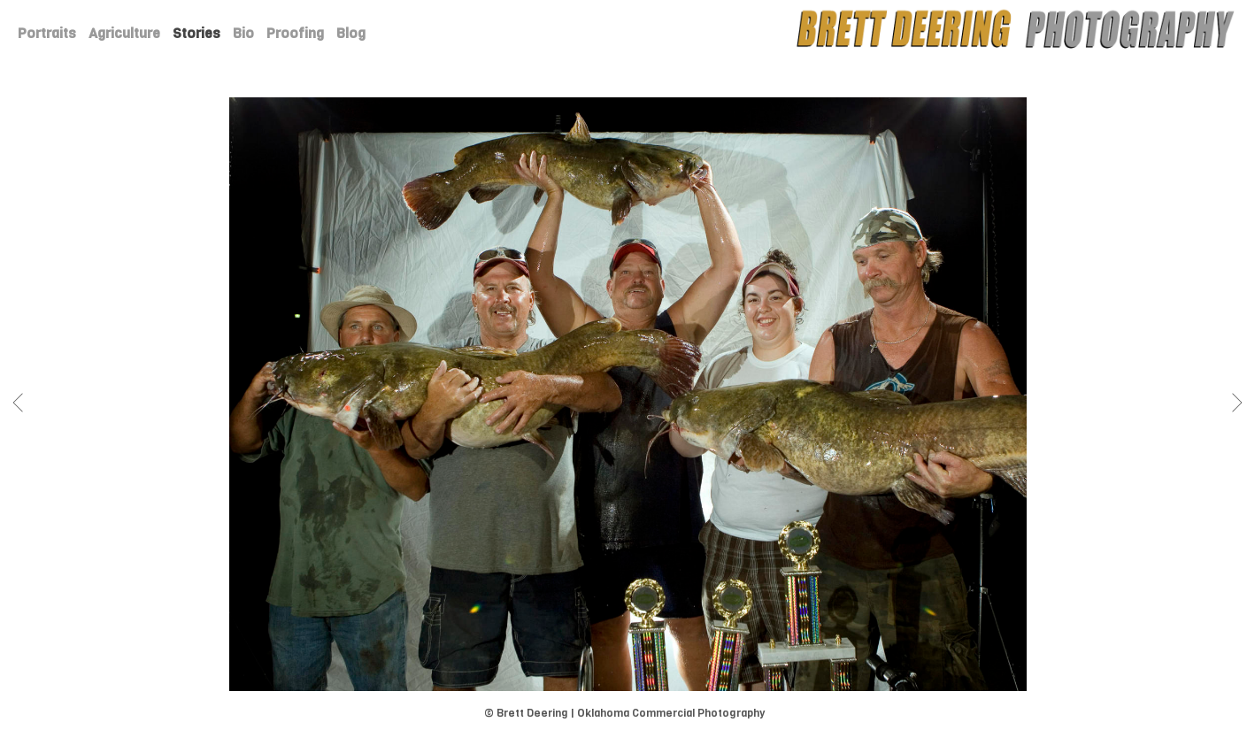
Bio (243, 33)
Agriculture (124, 33)
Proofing (295, 33)
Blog (351, 33)
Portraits (47, 33)
